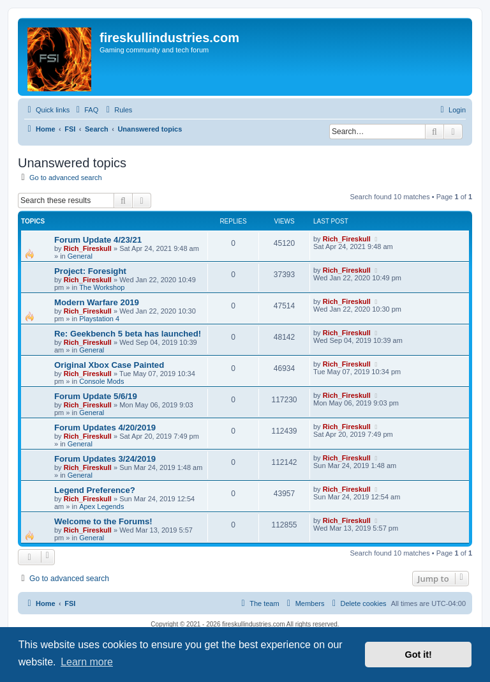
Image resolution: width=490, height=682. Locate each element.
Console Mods (101, 381)
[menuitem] (85, 109)
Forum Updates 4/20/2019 (105, 427)
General (80, 256)
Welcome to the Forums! (103, 521)
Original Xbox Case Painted (109, 365)
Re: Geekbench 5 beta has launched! (127, 333)
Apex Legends (101, 506)
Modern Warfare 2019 (96, 302)
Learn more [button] (87, 661)
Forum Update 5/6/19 (95, 396)
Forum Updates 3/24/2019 (105, 459)
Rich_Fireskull (88, 248)
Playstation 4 (99, 318)
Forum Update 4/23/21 (98, 240)
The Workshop (101, 287)
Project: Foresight (90, 271)
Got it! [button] (418, 654)
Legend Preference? (94, 490)
